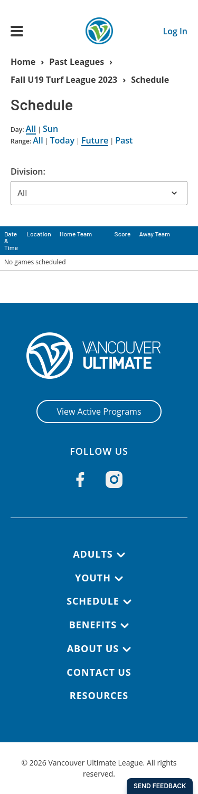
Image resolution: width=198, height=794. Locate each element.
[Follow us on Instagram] (114, 479)
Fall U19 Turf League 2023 (64, 79)
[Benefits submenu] (124, 625)
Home (23, 62)
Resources (99, 695)
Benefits (93, 624)
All (31, 129)
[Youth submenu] (119, 578)
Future (94, 140)
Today (62, 140)
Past (124, 140)
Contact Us (99, 672)
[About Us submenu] (126, 649)
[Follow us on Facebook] (80, 479)
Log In (175, 31)
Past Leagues (76, 62)
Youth (93, 577)
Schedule (150, 79)
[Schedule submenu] (127, 602)
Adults (92, 554)
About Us (93, 648)
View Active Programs (98, 411)
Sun (50, 129)
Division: (28, 171)
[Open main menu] (17, 31)
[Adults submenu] (121, 555)
